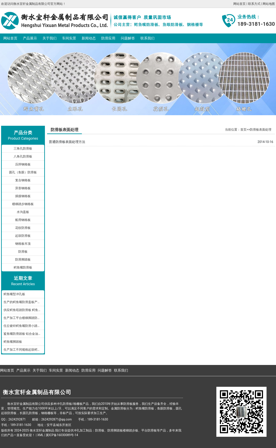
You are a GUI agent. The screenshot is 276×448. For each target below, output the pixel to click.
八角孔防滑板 (23, 156)
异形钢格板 (23, 188)
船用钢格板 (23, 220)
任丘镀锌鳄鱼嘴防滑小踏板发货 (24, 326)
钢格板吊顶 (23, 243)
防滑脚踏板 (23, 259)
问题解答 (128, 38)
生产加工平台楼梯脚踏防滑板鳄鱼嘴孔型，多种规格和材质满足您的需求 (24, 318)
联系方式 (254, 4)
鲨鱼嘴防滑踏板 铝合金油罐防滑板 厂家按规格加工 (24, 333)
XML (40, 435)
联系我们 (147, 38)
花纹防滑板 (23, 228)
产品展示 (30, 38)
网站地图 (269, 4)
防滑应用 (108, 38)
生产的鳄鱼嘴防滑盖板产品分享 (24, 302)
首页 (243, 129)
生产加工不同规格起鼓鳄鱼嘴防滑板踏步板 (24, 349)
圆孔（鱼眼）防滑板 (23, 172)
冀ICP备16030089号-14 (62, 435)
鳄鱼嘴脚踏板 (13, 341)
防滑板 (23, 251)
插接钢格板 (23, 196)
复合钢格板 (23, 180)
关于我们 (49, 38)
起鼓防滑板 (23, 235)
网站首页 (239, 4)
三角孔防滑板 (23, 148)
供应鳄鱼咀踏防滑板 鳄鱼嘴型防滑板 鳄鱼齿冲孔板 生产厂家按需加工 (24, 310)
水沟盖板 (23, 212)
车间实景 (69, 38)
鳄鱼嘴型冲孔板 (14, 294)
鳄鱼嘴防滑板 (23, 267)
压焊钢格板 (23, 164)
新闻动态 (89, 38)
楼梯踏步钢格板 (23, 204)
